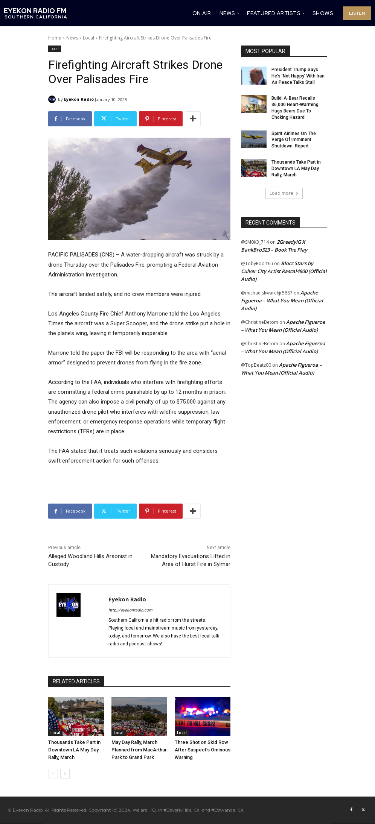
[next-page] (65, 773)
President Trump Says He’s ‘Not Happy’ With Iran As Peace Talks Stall (298, 76)
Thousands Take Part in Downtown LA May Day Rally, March (74, 749)
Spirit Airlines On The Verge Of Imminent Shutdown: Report (293, 140)
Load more (284, 193)
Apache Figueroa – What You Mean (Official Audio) (282, 300)
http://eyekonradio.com (130, 610)
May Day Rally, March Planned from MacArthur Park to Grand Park (139, 749)
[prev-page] (53, 773)
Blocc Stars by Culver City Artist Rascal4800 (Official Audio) (284, 271)
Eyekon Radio (79, 99)
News (72, 38)
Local (88, 38)
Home (54, 38)
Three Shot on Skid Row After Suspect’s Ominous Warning (202, 749)
